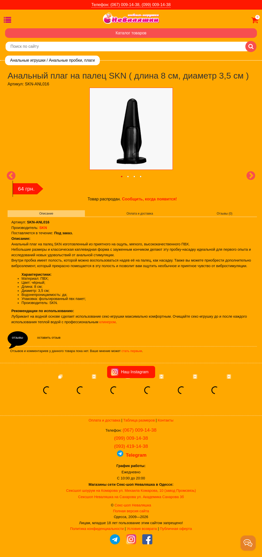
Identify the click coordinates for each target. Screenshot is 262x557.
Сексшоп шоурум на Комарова (92, 491)
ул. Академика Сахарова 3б (160, 497)
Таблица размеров (139, 420)
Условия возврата (142, 529)
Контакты (165, 420)
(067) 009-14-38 (139, 430)
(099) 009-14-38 (131, 438)
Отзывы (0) (224, 213)
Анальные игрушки (27, 60)
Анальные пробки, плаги (72, 60)
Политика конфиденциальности (97, 529)
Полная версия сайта (131, 511)
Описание (46, 213)
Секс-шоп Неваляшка (133, 505)
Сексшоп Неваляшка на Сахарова (107, 497)
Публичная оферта (176, 529)
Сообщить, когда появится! (149, 199)
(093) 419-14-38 (131, 446)
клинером (107, 322)
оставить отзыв (48, 337)
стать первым (132, 351)
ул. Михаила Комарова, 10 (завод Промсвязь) (157, 491)
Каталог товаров (130, 33)
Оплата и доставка (140, 213)
